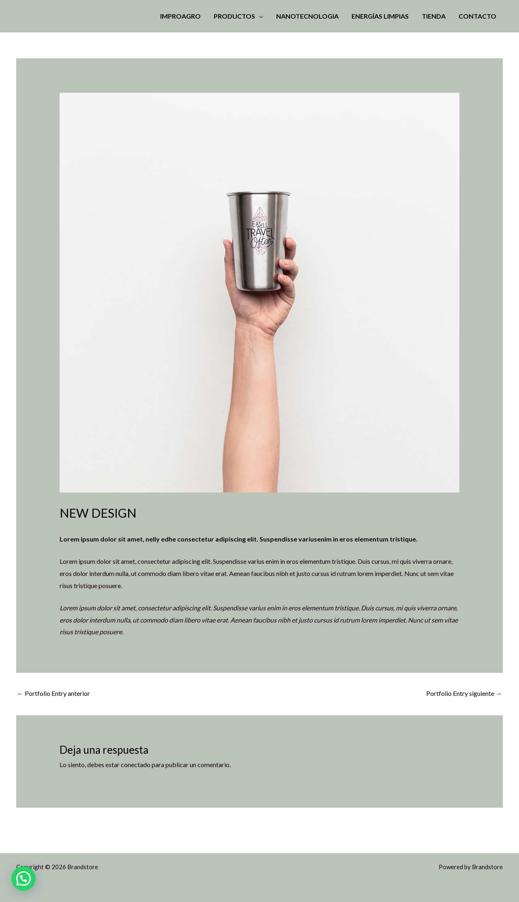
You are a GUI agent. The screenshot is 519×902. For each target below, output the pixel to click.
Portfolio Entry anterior (53, 693)
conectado (135, 764)
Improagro (180, 16)
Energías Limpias (380, 16)
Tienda (434, 16)
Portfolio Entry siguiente (464, 693)
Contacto (477, 16)
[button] (23, 878)
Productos (234, 16)
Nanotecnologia (307, 16)
